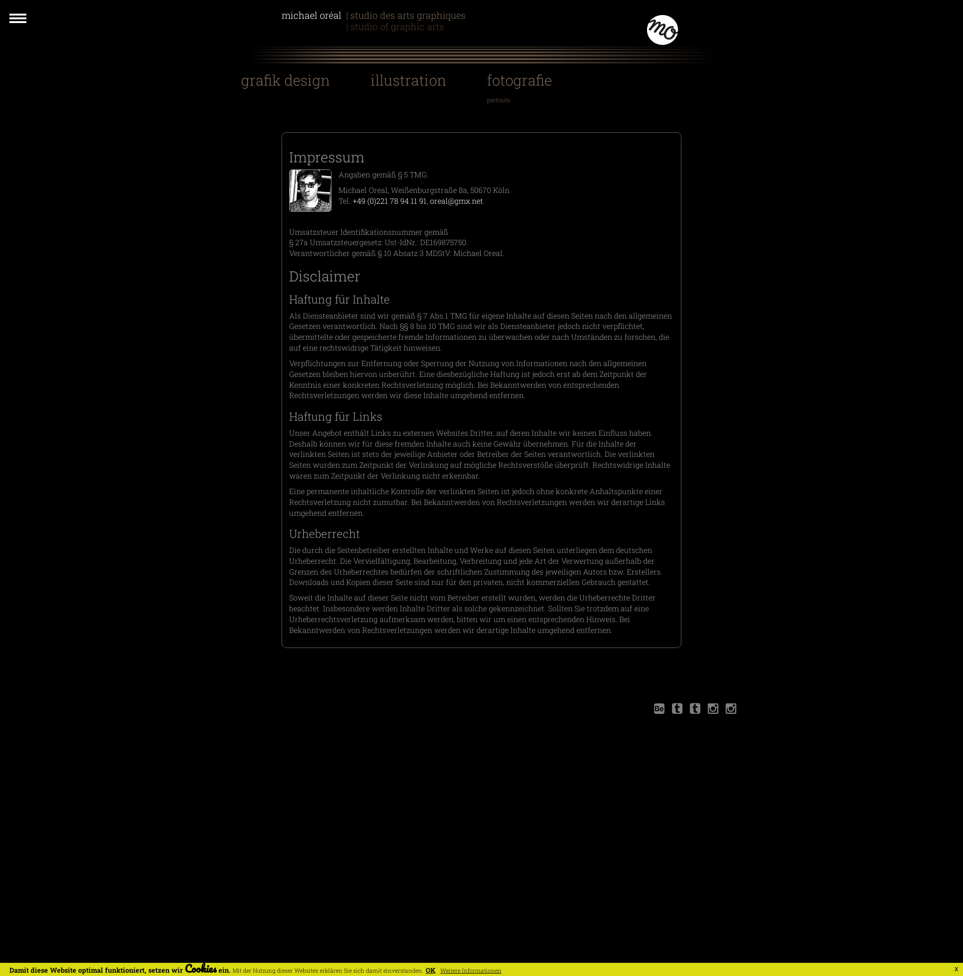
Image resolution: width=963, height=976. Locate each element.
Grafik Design (285, 80)
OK (431, 970)
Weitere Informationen (471, 970)
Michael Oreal (313, 26)
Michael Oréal (313, 15)
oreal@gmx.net (456, 201)
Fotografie (519, 80)
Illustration (408, 80)
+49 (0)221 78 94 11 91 (390, 201)
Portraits (498, 100)
